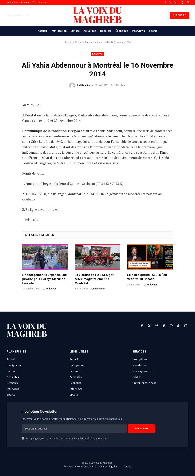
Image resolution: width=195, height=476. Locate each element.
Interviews (138, 30)
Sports (153, 30)
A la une (25, 2)
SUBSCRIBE (179, 15)
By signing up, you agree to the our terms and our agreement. (65, 438)
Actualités (12, 2)
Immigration (59, 30)
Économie (121, 30)
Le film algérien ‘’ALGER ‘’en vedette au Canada (147, 277)
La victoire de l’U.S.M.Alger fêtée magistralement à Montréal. (94, 279)
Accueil (42, 30)
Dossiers (106, 30)
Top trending (39, 2)
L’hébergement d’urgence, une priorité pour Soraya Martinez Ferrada (44, 279)
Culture (75, 30)
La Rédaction (84, 85)
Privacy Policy (87, 438)
